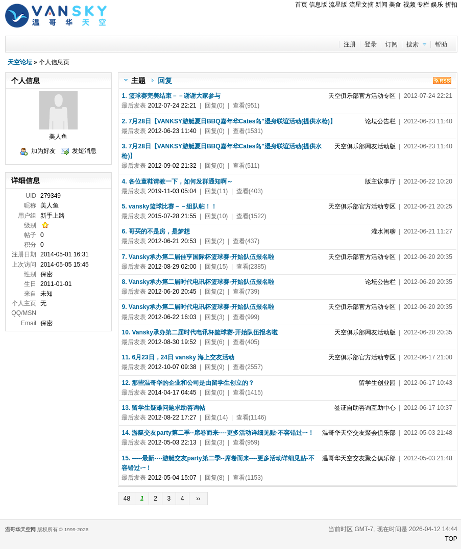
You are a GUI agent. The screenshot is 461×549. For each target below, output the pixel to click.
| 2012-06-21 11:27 (411, 231)
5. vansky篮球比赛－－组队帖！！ (169, 206)
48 (127, 498)
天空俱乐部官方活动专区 (362, 95)
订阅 (391, 44)
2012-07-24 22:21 (172, 105)
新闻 (381, 4)
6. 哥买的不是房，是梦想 (155, 231)
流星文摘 (361, 4)
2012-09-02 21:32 (172, 165)
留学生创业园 (377, 382)
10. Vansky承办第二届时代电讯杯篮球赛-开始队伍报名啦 (199, 332)
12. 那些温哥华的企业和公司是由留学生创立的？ (188, 382)
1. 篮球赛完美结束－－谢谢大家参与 (171, 95)
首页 (301, 4)
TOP (451, 538)
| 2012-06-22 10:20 (408, 181)
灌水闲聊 (383, 231)
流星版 (338, 4)
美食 (395, 4)
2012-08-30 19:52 (172, 342)
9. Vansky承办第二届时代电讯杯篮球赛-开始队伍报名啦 (198, 306)
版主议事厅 (380, 181)
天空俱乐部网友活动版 (365, 146)
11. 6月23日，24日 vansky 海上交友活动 (178, 357)
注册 (350, 44)
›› (198, 498)
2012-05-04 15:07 (172, 477)
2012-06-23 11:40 (172, 131)
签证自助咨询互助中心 (365, 407)
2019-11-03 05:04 (172, 191)
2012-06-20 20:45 (172, 291)
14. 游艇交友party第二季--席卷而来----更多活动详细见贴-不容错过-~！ (217, 432)
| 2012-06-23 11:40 (408, 121)
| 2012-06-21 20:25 (390, 206)
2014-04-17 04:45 (172, 392)
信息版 (318, 4)
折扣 (451, 4)
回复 (165, 80)
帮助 (441, 44)
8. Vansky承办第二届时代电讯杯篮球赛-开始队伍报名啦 (198, 281)
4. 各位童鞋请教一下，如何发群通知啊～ (177, 181)
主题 (138, 80)
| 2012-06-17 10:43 (405, 382)
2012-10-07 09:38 (172, 367)
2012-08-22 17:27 (172, 417)
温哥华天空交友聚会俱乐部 (359, 432)
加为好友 (43, 150)
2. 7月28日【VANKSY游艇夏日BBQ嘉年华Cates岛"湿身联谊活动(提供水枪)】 (229, 121)
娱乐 (437, 4)
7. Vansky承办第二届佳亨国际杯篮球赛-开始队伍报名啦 (198, 256)
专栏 (423, 4)
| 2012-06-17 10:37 (393, 407)
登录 (371, 44)
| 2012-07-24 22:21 (390, 95)
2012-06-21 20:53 (172, 241)
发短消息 (84, 150)
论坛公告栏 (380, 121)
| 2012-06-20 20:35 (390, 256)
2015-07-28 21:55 (172, 216)
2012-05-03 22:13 (172, 442)
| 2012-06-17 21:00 (390, 357)
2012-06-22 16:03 (172, 317)
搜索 (412, 44)
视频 (409, 4)
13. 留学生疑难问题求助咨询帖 (163, 407)
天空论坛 (20, 62)
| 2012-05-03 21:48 (387, 432)
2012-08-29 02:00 (172, 266)
